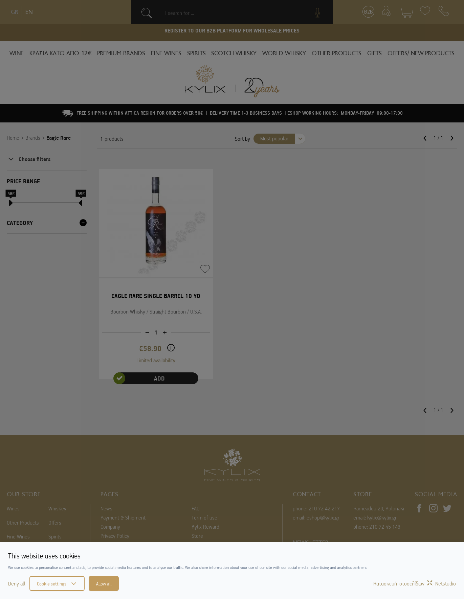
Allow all (103, 583)
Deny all (16, 583)
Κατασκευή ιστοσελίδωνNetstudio (414, 583)
